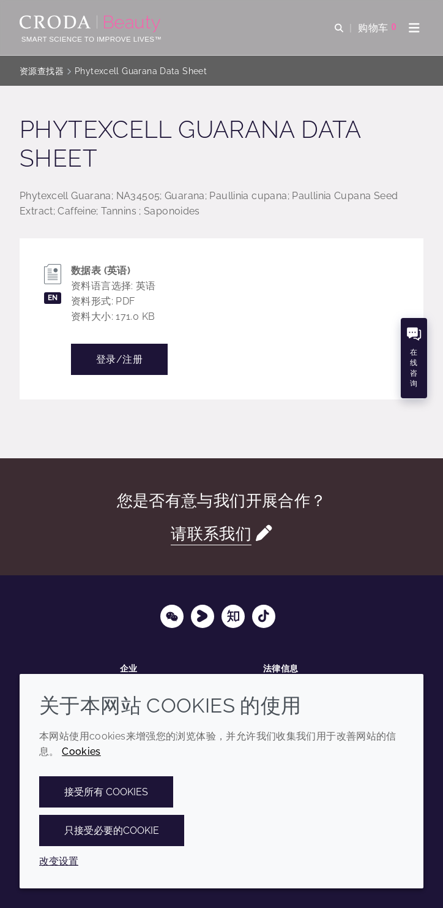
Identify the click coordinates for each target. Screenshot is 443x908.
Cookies (81, 751)
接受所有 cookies (106, 792)
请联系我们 (211, 533)
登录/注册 (119, 359)
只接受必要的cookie (111, 830)
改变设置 (58, 861)
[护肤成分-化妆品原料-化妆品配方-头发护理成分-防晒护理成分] (91, 24)
